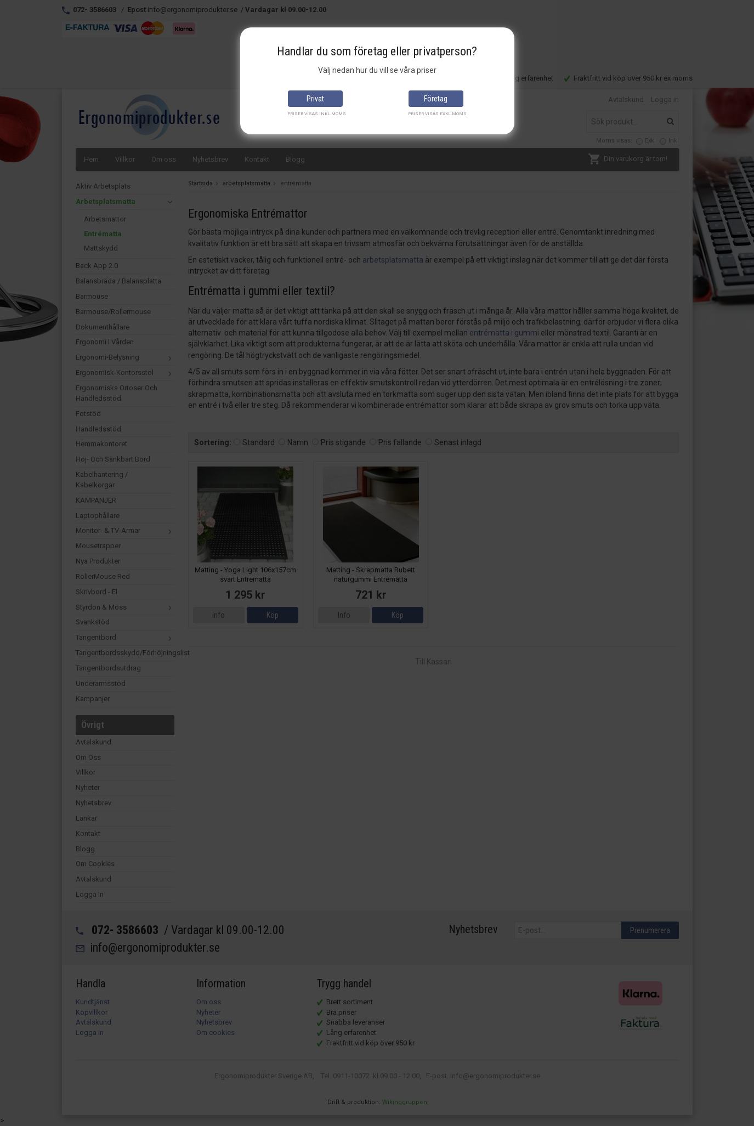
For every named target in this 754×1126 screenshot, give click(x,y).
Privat (315, 98)
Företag (435, 98)
